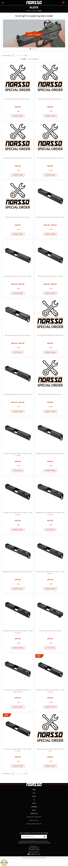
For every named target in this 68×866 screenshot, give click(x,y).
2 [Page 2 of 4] (16, 55)
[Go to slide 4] (35, 48)
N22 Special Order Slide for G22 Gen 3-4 (18, 217)
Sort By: (23, 59)
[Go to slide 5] (37, 48)
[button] (34, 34)
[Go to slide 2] (32, 48)
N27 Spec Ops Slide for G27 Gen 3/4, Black (17, 335)
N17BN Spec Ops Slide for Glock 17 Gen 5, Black (18, 394)
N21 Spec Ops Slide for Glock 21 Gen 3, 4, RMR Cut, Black (17, 750)
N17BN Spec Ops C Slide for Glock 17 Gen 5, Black (17, 572)
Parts (34, 803)
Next (27, 55)
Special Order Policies (34, 824)
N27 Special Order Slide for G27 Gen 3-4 (50, 394)
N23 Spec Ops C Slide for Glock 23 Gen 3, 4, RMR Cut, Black (17, 632)
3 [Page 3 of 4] (19, 55)
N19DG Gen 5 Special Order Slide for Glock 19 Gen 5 (50, 750)
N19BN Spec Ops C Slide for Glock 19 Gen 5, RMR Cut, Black (50, 514)
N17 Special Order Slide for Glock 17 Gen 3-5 (50, 158)
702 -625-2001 (35, 852)
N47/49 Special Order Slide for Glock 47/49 (50, 335)
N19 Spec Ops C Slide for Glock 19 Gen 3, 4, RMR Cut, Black (17, 514)
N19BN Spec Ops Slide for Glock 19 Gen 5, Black (50, 453)
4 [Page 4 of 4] (22, 55)
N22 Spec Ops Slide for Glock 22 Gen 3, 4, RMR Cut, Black (18, 454)
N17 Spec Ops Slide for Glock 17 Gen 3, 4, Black (18, 276)
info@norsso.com (34, 854)
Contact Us (34, 813)
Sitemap (44, 857)
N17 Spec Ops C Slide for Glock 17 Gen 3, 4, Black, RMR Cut (50, 573)
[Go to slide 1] (30, 48)
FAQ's (34, 810)
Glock (34, 796)
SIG (34, 793)
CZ (34, 800)
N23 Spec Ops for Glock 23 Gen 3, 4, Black (50, 276)
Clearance (34, 807)
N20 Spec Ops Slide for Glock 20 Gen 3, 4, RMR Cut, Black (50, 691)
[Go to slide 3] (34, 48)
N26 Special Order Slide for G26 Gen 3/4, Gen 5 (18, 158)
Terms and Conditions (34, 817)
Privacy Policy (34, 820)
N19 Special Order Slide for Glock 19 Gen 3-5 (18, 99)
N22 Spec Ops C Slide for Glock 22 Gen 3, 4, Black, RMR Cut (18, 691)
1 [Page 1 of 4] (13, 55)
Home (34, 789)
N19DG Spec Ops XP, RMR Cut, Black (50, 631)
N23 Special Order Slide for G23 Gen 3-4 (50, 99)
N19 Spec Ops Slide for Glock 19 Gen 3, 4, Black (50, 217)
